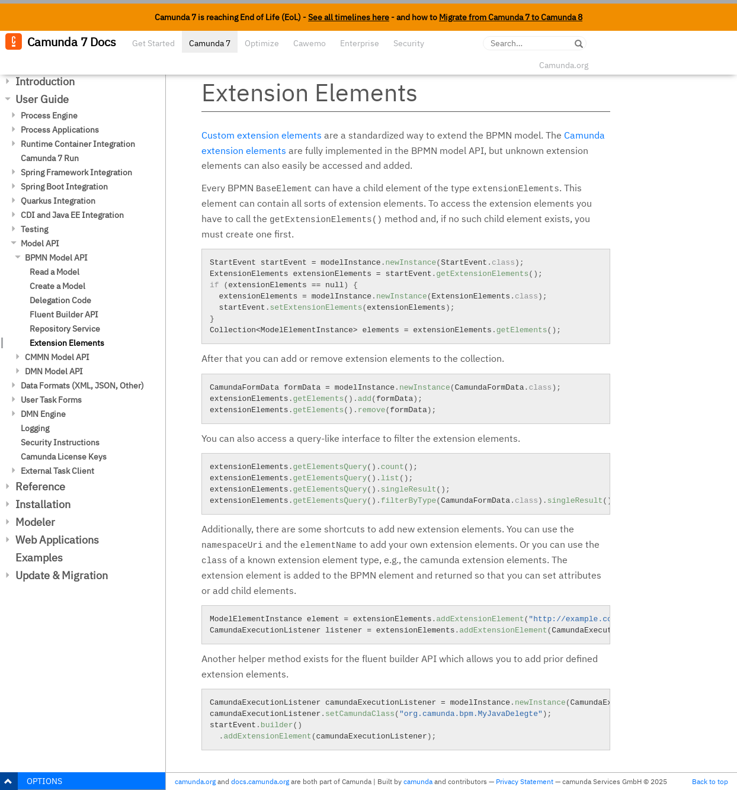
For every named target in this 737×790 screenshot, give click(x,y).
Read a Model (54, 271)
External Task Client (57, 470)
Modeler (35, 522)
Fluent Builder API (64, 314)
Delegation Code (60, 300)
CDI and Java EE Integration (72, 215)
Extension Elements (67, 343)
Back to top (710, 781)
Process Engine (49, 115)
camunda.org (195, 781)
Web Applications (57, 540)
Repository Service (65, 328)
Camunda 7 (209, 43)
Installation (43, 504)
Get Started (153, 43)
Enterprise (359, 43)
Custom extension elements (261, 135)
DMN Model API (54, 371)
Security (408, 43)
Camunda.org (563, 65)
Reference (40, 486)
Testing (34, 229)
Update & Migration (61, 575)
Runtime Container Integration (78, 144)
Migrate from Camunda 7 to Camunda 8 (510, 17)
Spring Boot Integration (64, 186)
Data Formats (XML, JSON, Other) (82, 385)
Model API (40, 243)
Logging (35, 428)
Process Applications (60, 129)
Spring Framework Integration (76, 172)
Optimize (262, 43)
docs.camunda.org (260, 781)
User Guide (42, 99)
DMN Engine (43, 414)
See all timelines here (348, 17)
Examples (39, 557)
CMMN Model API (57, 357)
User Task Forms (51, 399)
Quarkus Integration (58, 200)
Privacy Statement (524, 781)
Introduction (45, 81)
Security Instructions (60, 442)
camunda (417, 781)
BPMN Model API (56, 257)
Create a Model (57, 286)
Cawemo (309, 43)
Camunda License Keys (64, 456)
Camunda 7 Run (50, 158)
